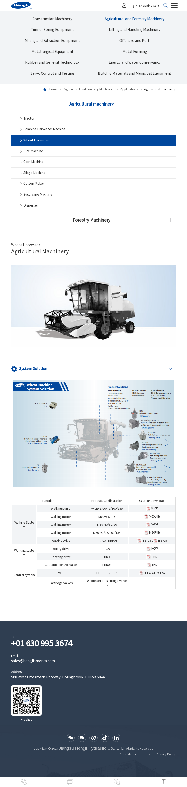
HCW (107, 548)
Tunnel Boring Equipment (52, 29)
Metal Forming (134, 51)
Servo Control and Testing (52, 73)
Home (53, 89)
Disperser (28, 205)
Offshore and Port (134, 40)
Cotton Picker (31, 184)
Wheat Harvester (34, 140)
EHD (154, 564)
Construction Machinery (52, 19)
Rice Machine (31, 151)
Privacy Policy (166, 754)
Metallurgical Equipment (52, 51)
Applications (129, 89)
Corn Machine (31, 162)
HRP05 (112, 540)
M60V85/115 (106, 516)
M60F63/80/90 (107, 524)
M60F (154, 524)
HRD (107, 556)
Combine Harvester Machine (42, 129)
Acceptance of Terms (135, 754)
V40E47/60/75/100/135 (107, 508)
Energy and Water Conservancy (135, 62)
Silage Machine (32, 173)
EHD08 (106, 564)
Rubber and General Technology (52, 62)
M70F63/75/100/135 (107, 532)
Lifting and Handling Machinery (134, 29)
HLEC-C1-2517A (107, 572)
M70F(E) (154, 532)
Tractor (26, 119)
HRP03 (101, 540)
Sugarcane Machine (35, 194)
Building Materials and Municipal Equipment (134, 73)
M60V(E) (154, 516)
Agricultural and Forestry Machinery (134, 19)
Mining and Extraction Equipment (52, 40)
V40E (154, 508)
